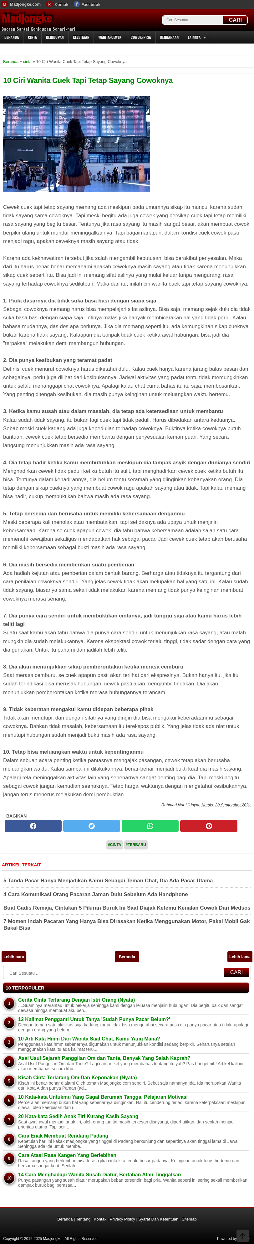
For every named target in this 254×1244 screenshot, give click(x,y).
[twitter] (91, 826)
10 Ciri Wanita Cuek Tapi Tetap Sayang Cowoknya (88, 80)
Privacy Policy (122, 1219)
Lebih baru (13, 956)
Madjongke (27, 18)
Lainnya (194, 37)
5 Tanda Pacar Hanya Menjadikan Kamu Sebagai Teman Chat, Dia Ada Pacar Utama (108, 881)
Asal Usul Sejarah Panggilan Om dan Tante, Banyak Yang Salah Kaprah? (104, 1058)
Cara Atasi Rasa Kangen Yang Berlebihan (67, 1155)
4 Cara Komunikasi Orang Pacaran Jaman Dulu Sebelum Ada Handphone (95, 894)
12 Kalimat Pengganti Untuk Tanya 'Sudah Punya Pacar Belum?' (94, 1019)
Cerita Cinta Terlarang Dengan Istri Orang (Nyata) (76, 1000)
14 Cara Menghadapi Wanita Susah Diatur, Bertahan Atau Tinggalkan (99, 1174)
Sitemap (189, 1219)
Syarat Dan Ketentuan (158, 1219)
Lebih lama (240, 956)
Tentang (83, 1219)
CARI (235, 20)
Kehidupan (55, 37)
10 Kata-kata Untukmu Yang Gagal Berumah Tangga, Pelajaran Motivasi (103, 1097)
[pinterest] (208, 826)
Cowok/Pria (140, 37)
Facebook (90, 4)
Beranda (11, 37)
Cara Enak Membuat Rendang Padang (63, 1135)
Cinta (32, 37)
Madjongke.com (25, 4)
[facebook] (33, 826)
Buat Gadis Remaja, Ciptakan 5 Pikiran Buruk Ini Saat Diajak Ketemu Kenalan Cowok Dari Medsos (127, 908)
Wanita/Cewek (109, 37)
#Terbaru (136, 845)
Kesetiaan (81, 37)
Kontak (61, 4)
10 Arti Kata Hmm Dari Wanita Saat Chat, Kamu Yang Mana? (89, 1038)
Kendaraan (169, 37)
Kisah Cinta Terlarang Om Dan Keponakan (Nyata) (77, 1077)
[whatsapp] (150, 826)
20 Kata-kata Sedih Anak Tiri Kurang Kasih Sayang (78, 1116)
